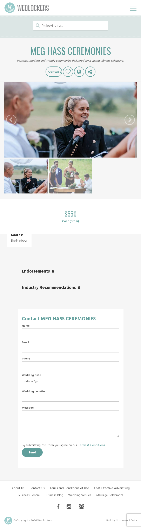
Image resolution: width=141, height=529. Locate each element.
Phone (26, 359)
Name (25, 326)
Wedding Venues (79, 495)
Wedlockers (26, 7)
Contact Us (37, 488)
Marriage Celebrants (109, 495)
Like (68, 71)
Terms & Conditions (91, 445)
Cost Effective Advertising (112, 488)
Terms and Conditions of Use (69, 488)
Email (25, 342)
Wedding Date (31, 375)
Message (28, 408)
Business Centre (29, 495)
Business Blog (54, 495)
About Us (18, 488)
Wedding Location (34, 391)
